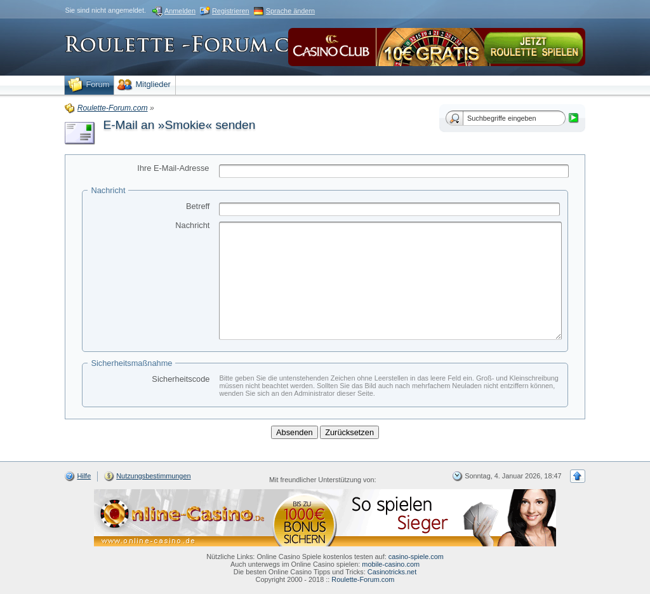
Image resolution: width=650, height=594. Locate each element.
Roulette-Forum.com (362, 579)
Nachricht (192, 225)
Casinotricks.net (392, 572)
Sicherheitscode (180, 379)
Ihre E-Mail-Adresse (173, 168)
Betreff (197, 206)
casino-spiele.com (416, 556)
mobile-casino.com (391, 564)
